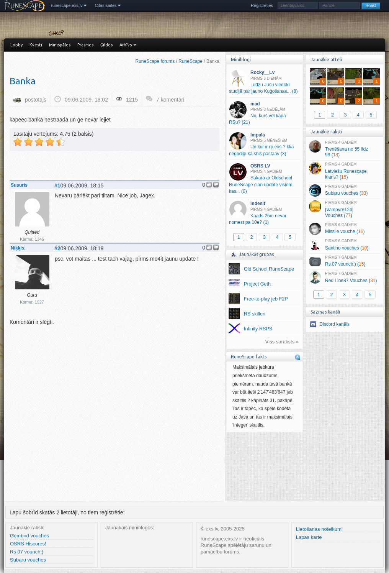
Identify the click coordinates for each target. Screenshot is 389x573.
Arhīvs (125, 45)
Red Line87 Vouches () (344, 277)
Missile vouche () (344, 229)
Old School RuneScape (269, 269)
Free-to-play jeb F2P (266, 299)
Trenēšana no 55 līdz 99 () (344, 149)
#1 (57, 185)
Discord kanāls (334, 324)
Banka (23, 81)
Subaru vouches (28, 560)
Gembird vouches (29, 536)
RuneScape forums (155, 61)
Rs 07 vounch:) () (344, 261)
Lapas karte (309, 537)
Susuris (19, 185)
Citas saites (106, 5)
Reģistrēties (262, 5)
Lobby (16, 45)
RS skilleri (254, 314)
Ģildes (106, 45)
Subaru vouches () (344, 190)
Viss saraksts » (282, 342)
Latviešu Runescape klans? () (344, 171)
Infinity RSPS (258, 329)
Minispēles (59, 45)
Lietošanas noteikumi (319, 529)
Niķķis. (18, 248)
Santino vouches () (344, 245)
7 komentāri (170, 100)
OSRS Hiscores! (28, 544)
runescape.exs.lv (67, 5)
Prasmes (85, 45)
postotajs (35, 100)
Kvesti (35, 45)
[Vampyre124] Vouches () (344, 209)
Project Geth (257, 284)
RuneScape (190, 61)
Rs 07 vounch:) (26, 552)
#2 (57, 248)
